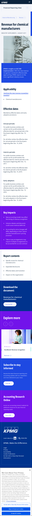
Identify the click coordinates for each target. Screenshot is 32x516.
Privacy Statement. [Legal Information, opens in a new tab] (11, 501)
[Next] (11, 324)
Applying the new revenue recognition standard (15, 94)
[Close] (30, 470)
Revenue (22, 17)
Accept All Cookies (16, 513)
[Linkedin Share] (15, 438)
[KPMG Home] (4, 2)
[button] (29, 2)
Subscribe (22, 438)
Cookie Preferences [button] (9, 454)
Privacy (5, 450)
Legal (5, 448)
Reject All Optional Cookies (16, 509)
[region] (16, 492)
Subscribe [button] (8, 383)
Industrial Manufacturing (9, 17)
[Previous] (5, 324)
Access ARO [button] (8, 415)
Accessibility (7, 452)
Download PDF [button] (9, 304)
